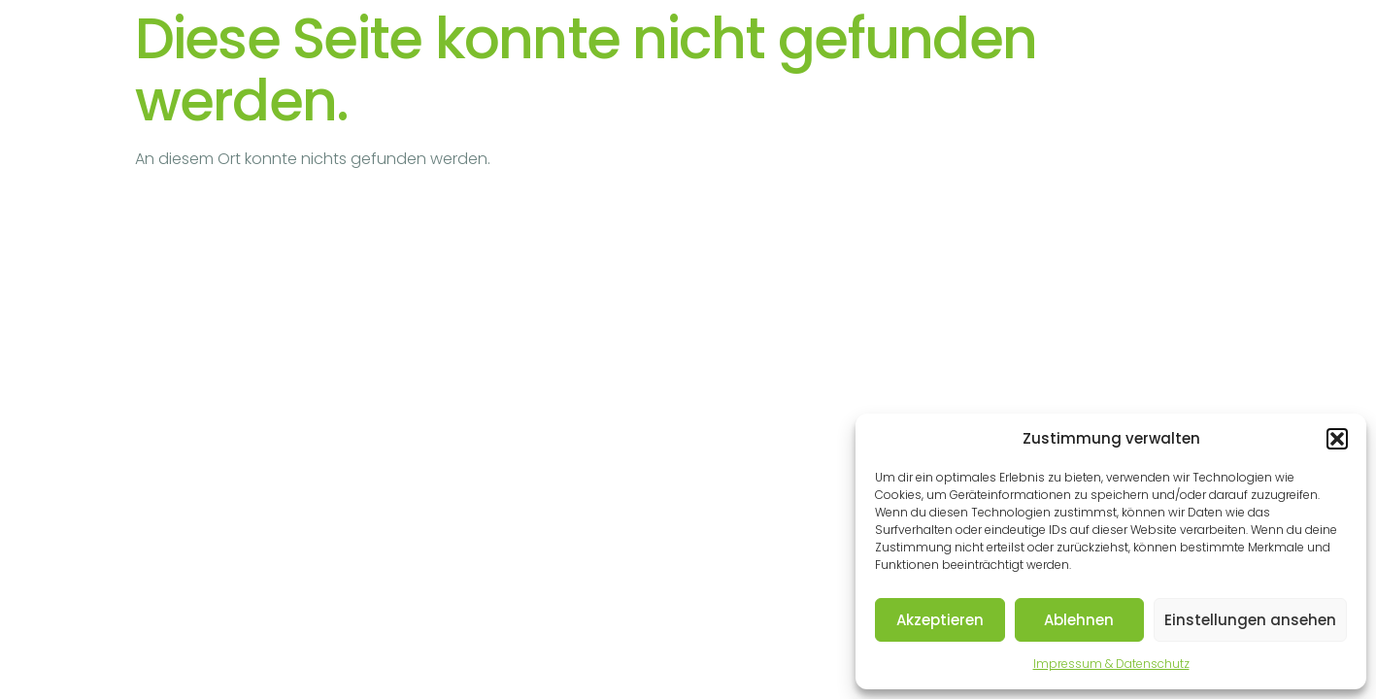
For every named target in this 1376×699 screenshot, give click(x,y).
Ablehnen (1079, 620)
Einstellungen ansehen (1250, 620)
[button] (1337, 439)
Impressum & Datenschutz (1111, 663)
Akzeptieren (940, 620)
